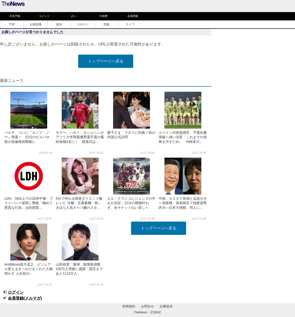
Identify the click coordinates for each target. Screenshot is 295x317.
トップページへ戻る (105, 61)
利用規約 (128, 306)
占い (73, 16)
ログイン (16, 292)
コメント (44, 16)
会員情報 (132, 16)
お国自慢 (36, 24)
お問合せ (147, 306)
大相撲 (103, 16)
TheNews (140, 312)
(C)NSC (156, 312)
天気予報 (14, 16)
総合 (59, 24)
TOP (12, 24)
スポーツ (83, 24)
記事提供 (166, 306)
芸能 (106, 24)
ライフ (130, 24)
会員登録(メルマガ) (25, 298)
